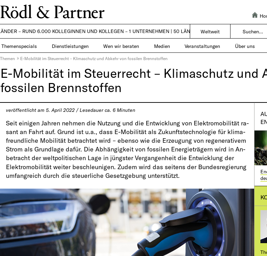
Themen (7, 58)
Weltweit (210, 31)
